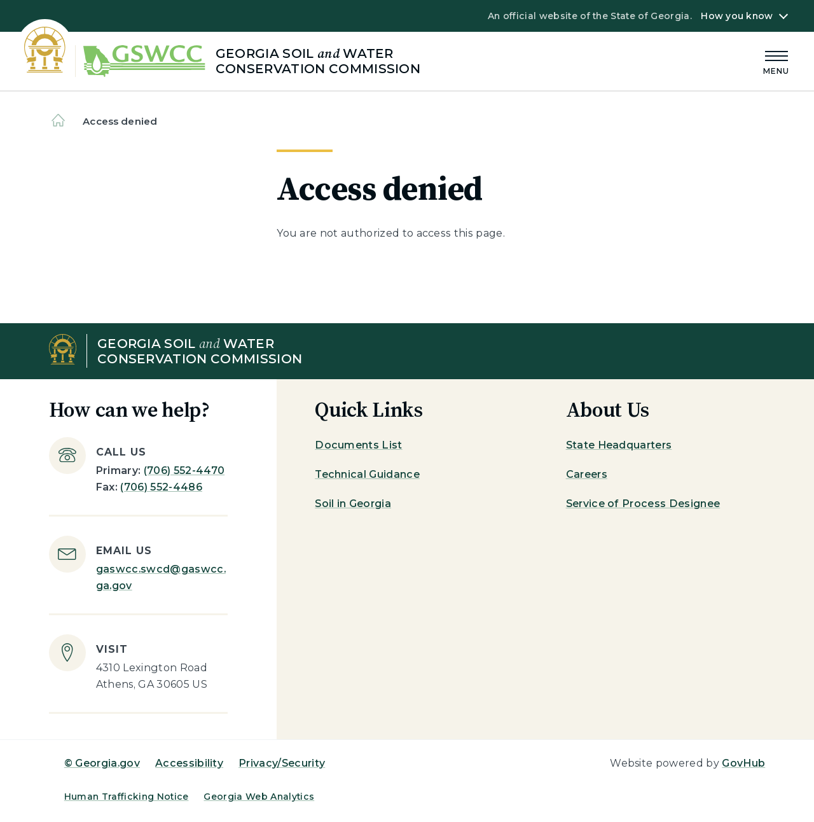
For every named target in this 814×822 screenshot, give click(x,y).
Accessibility (189, 763)
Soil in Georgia (353, 504)
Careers (586, 474)
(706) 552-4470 (184, 470)
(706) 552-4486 (161, 487)
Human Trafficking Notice (126, 796)
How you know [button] (737, 16)
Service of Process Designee (643, 504)
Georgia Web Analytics (259, 796)
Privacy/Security (281, 763)
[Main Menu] (776, 61)
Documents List (358, 445)
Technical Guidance (367, 474)
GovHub (743, 763)
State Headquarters (619, 445)
